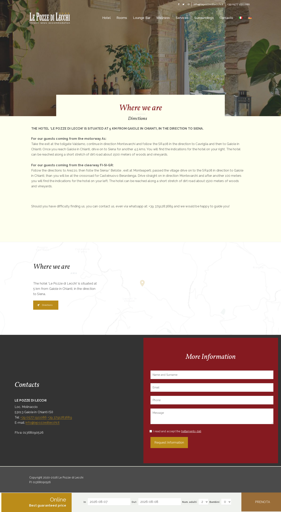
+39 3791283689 (60, 417)
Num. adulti (189, 502)
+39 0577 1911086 (33, 417)
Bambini (214, 502)
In (85, 502)
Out (134, 502)
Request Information (169, 442)
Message (211, 416)
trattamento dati (191, 431)
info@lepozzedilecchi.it (43, 422)
